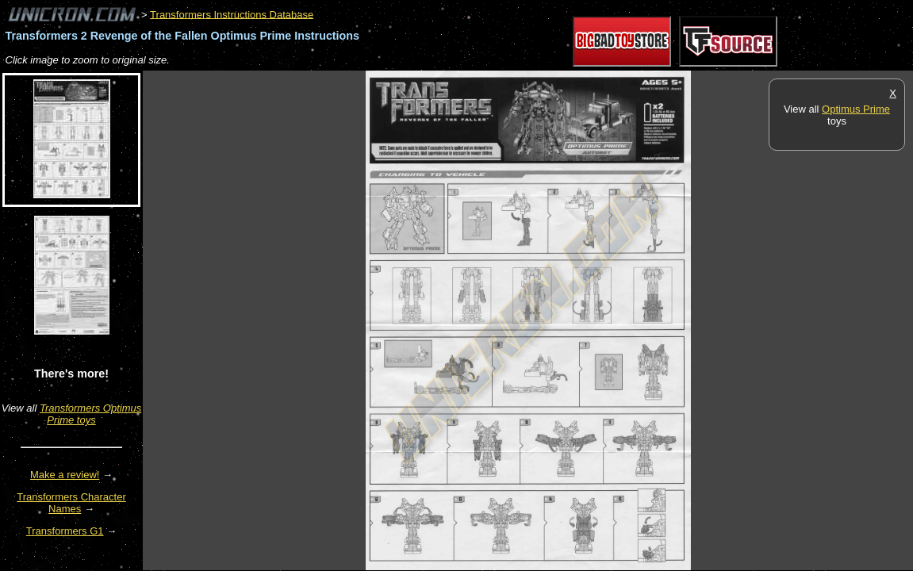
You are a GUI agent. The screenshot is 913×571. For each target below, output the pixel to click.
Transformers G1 (65, 531)
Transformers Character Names (71, 503)
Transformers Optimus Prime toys (90, 414)
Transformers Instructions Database (231, 14)
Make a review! (64, 475)
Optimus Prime (856, 109)
